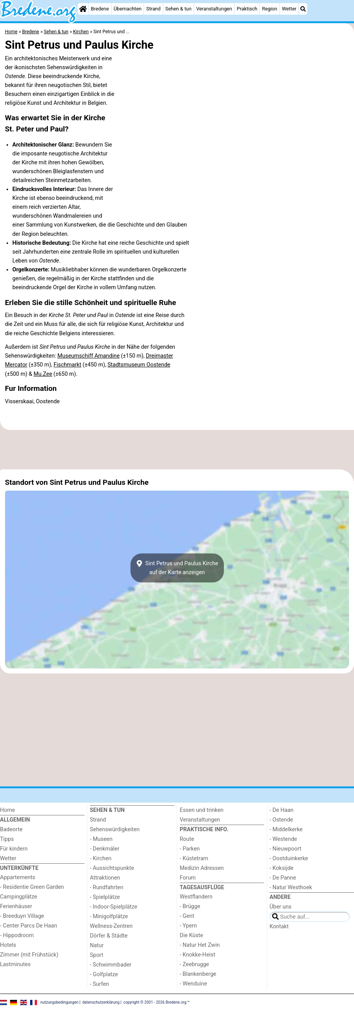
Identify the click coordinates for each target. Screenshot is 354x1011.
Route (187, 839)
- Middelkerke (285, 829)
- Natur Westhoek (290, 887)
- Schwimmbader (111, 965)
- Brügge (190, 906)
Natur (97, 945)
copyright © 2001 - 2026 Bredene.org (155, 1002)
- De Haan (281, 810)
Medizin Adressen (202, 868)
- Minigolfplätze (109, 916)
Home (7, 810)
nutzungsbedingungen (60, 1002)
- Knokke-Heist (197, 954)
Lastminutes (15, 964)
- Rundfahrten (107, 887)
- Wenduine (193, 983)
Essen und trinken (202, 810)
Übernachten (127, 9)
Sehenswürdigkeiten (115, 829)
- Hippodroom (17, 935)
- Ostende (281, 820)
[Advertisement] (177, 449)
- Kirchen (101, 858)
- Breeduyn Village (22, 916)
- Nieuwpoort (285, 849)
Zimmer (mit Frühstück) (29, 954)
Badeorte (11, 829)
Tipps (7, 839)
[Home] (83, 9)
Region (269, 9)
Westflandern (196, 896)
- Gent (187, 916)
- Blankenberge (198, 974)
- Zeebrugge (194, 964)
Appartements (17, 877)
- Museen (101, 839)
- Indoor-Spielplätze (113, 907)
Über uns (280, 907)
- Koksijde (281, 868)
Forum (188, 878)
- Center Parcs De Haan (28, 925)
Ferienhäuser (16, 906)
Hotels (8, 945)
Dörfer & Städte (109, 936)
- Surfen (99, 984)
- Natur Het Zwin (200, 945)
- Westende (283, 839)
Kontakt (279, 926)
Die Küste (191, 935)
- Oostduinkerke (288, 858)
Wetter (289, 9)
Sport (96, 955)
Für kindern (14, 849)
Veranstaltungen (214, 9)
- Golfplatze (104, 974)
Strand (153, 9)
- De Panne (282, 878)
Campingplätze (18, 896)
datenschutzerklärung (100, 1002)
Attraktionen (105, 878)
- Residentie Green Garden (32, 887)
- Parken (190, 849)
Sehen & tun (178, 9)
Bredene (100, 9)
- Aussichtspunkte (112, 868)
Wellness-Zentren (111, 926)
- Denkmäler (104, 849)
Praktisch (247, 9)
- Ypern (188, 925)
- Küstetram (194, 858)
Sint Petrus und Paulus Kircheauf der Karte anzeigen (177, 568)
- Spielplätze (105, 897)
